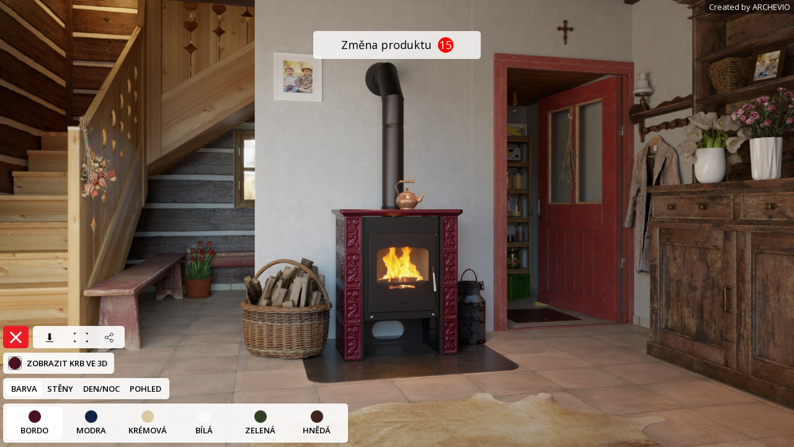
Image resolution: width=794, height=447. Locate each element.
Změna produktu (397, 45)
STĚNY (60, 388)
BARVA (24, 388)
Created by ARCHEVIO (749, 6)
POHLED (145, 388)
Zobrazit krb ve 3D (57, 363)
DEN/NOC (101, 388)
